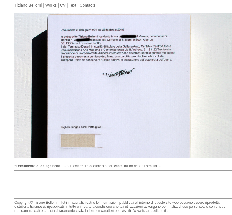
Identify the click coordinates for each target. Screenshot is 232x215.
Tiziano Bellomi (28, 5)
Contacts (87, 5)
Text (72, 5)
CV (63, 5)
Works (51, 5)
